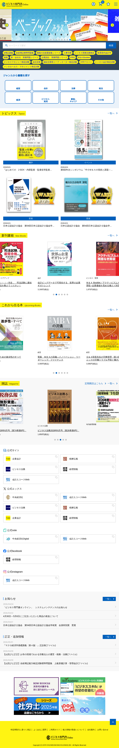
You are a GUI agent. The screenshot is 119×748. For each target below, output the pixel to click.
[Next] (112, 25)
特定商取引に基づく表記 (21, 730)
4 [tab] (59, 39)
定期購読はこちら (94, 383)
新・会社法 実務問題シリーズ (25, 57)
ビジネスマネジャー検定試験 (17, 62)
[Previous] (7, 25)
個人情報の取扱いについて (74, 730)
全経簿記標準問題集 (25, 53)
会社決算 (37, 62)
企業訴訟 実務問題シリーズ (54, 57)
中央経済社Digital (20, 539)
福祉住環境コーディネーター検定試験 (60, 62)
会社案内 (91, 730)
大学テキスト (86, 62)
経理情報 (73, 469)
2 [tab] (53, 39)
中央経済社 (17, 497)
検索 (111, 45)
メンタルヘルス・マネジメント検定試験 (21, 66)
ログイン (93, 4)
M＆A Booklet (84, 57)
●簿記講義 (8, 53)
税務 (6, 57)
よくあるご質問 (40, 730)
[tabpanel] (22, 266)
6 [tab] (64, 39)
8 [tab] (70, 39)
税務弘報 (73, 459)
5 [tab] (62, 39)
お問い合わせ (102, 730)
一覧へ (111, 113)
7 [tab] (67, 39)
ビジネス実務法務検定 (84, 53)
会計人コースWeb (21, 479)
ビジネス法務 (18, 469)
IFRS (72, 57)
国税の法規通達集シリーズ (48, 53)
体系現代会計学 (104, 53)
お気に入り (108, 4)
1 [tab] (51, 39)
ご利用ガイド (54, 730)
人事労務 (67, 53)
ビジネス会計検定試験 (105, 62)
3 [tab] (56, 39)
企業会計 (16, 459)
